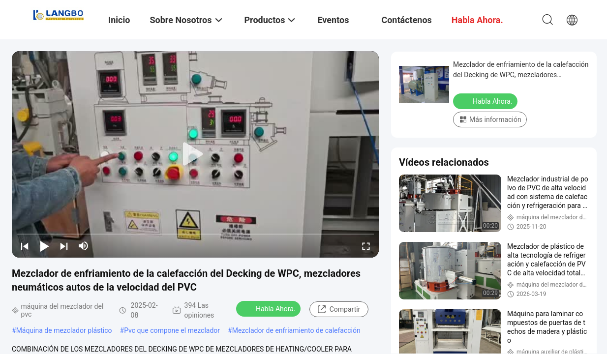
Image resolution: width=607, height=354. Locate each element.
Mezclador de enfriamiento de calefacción (296, 330)
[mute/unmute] (83, 245)
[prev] (24, 245)
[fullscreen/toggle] (366, 245)
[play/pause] (44, 245)
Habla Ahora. (269, 308)
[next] (64, 245)
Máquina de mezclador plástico (64, 330)
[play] (195, 154)
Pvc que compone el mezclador (172, 330)
